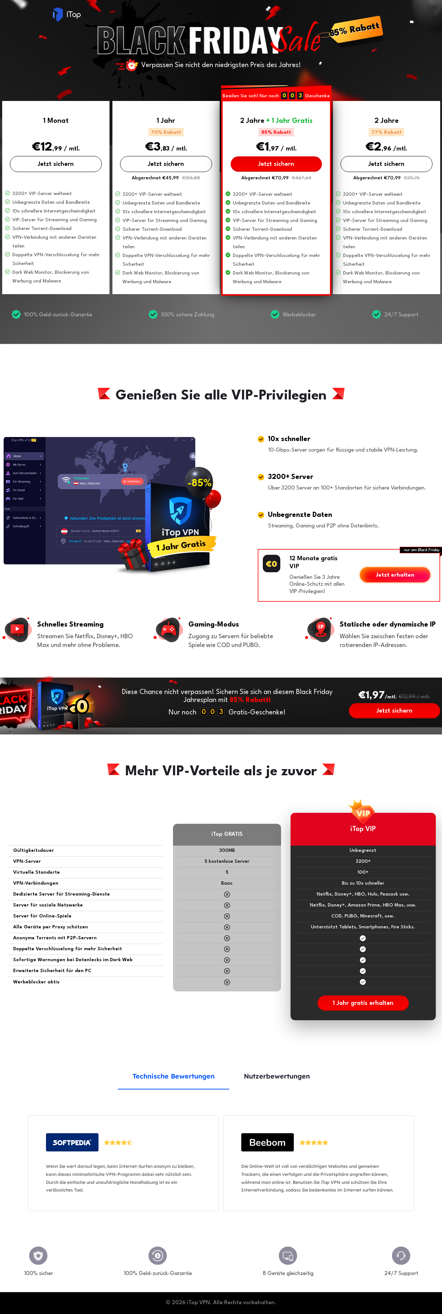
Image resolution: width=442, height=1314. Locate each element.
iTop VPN (67, 14)
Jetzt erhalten (395, 575)
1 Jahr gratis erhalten (363, 1003)
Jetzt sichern (56, 164)
